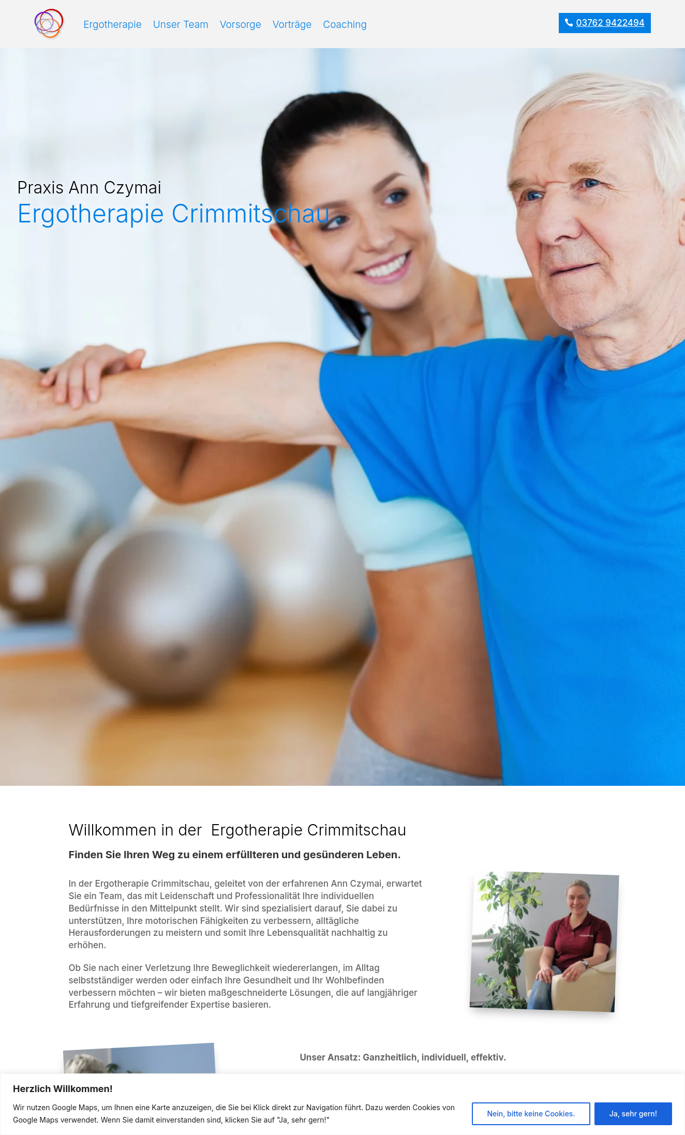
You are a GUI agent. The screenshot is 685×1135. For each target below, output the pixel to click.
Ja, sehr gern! (633, 1113)
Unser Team (181, 25)
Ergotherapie (112, 25)
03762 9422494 (610, 23)
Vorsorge (240, 25)
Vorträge (292, 25)
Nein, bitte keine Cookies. (531, 1113)
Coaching (345, 25)
